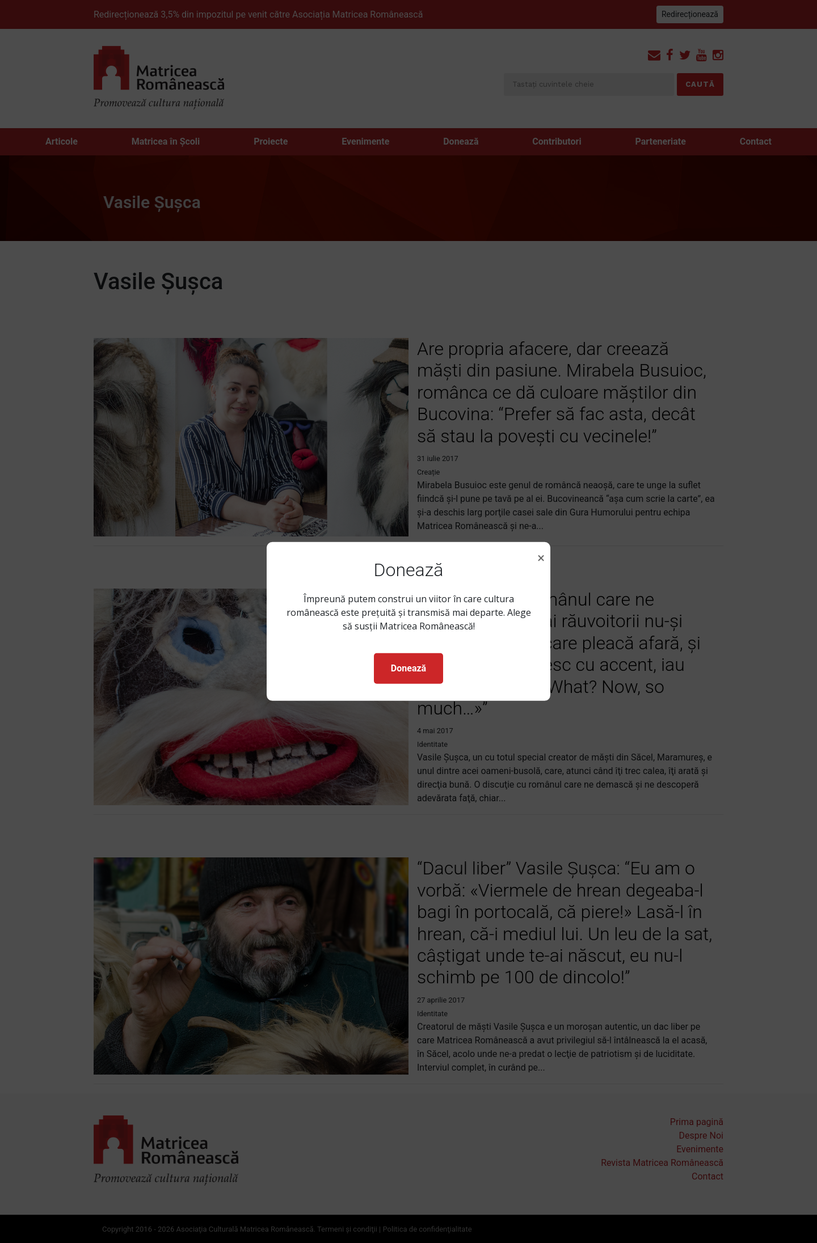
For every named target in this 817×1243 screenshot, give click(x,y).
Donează (408, 668)
